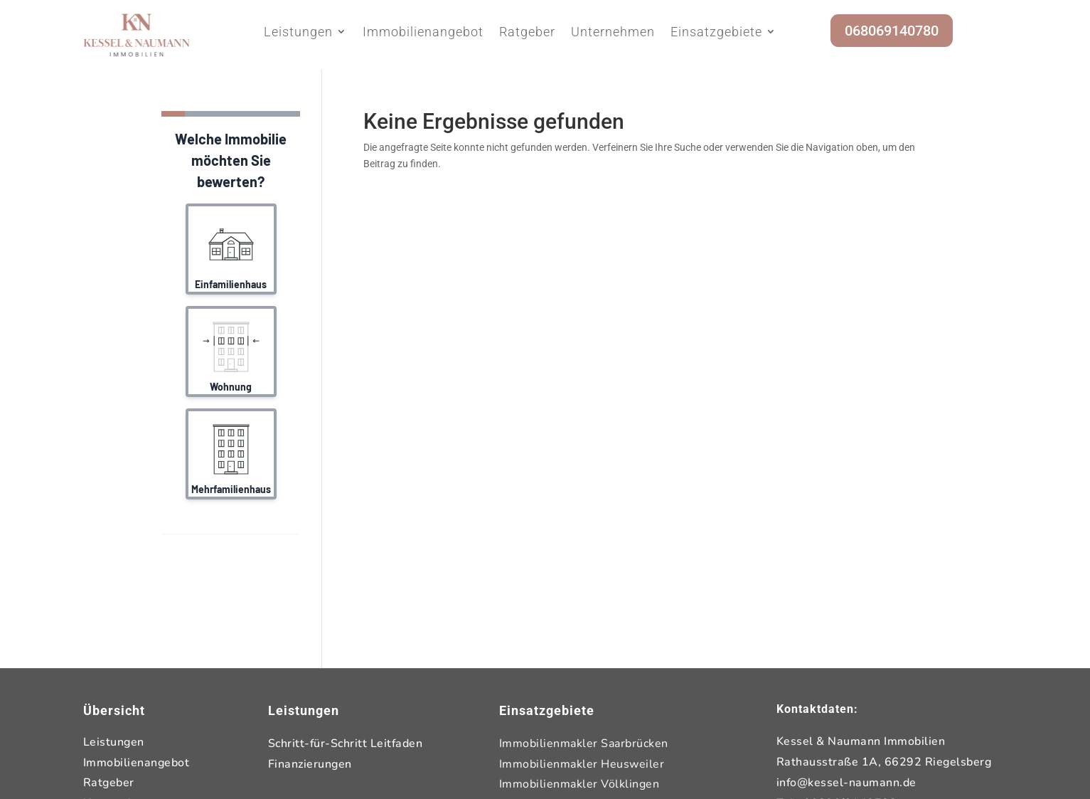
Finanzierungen (310, 764)
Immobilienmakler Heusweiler (582, 764)
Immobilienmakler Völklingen (579, 784)
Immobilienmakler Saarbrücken (583, 743)
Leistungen (298, 32)
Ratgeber (527, 32)
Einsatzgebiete (716, 32)
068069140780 (892, 30)
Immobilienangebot (423, 32)
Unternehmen (613, 32)
